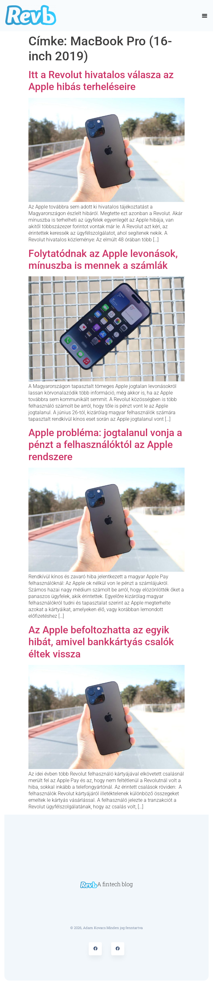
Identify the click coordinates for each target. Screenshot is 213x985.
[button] (205, 16)
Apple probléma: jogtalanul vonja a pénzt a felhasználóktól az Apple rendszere (105, 445)
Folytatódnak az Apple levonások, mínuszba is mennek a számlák (103, 259)
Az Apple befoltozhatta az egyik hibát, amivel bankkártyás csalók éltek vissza (101, 642)
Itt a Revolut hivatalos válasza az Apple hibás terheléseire (101, 81)
